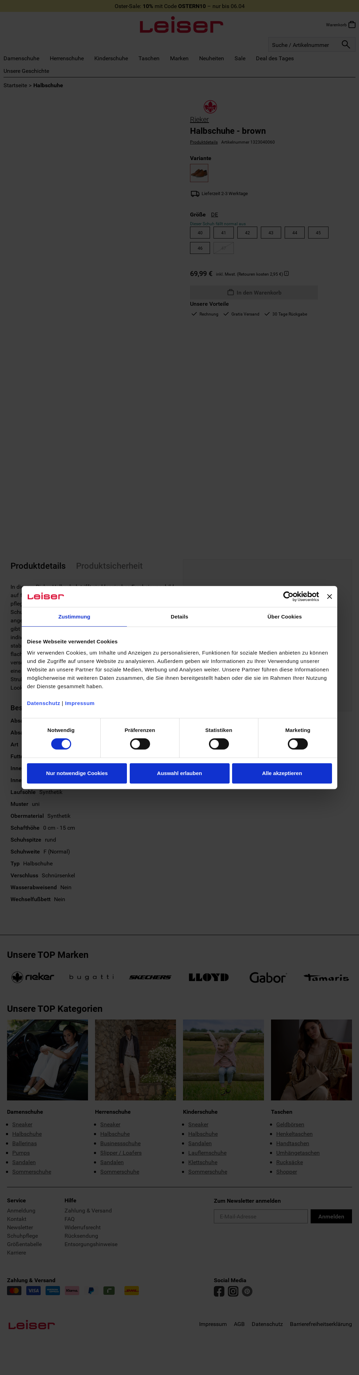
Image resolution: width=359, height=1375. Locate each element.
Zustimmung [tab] (74, 617)
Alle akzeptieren (282, 773)
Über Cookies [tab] (284, 617)
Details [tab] (179, 617)
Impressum (80, 703)
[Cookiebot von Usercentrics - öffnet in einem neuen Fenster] (288, 596)
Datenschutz (43, 703)
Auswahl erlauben (179, 773)
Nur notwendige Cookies (77, 773)
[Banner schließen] (329, 596)
